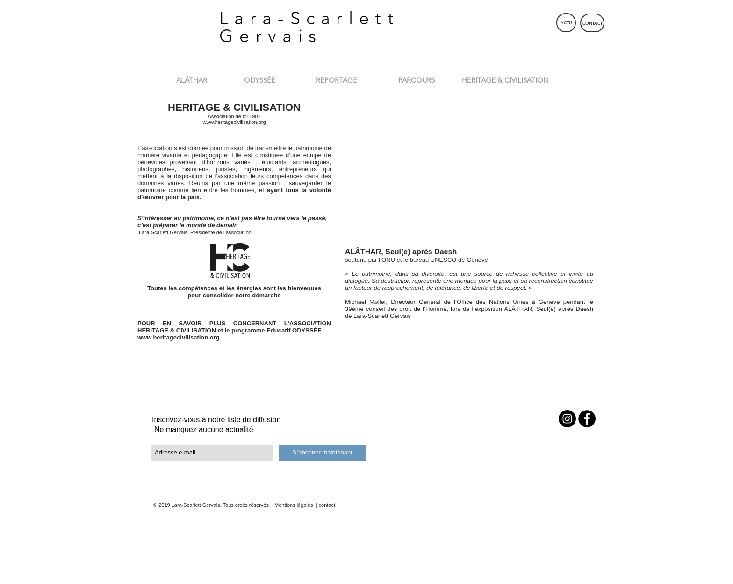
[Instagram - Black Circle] (567, 418)
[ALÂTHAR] (191, 80)
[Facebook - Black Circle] (587, 418)
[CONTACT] (592, 23)
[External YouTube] (469, 170)
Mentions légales (293, 505)
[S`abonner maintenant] (322, 453)
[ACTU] (566, 22)
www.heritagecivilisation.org (234, 122)
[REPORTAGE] (336, 80)
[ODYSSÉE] (260, 80)
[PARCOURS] (416, 80)
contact (327, 505)
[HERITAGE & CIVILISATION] (505, 80)
